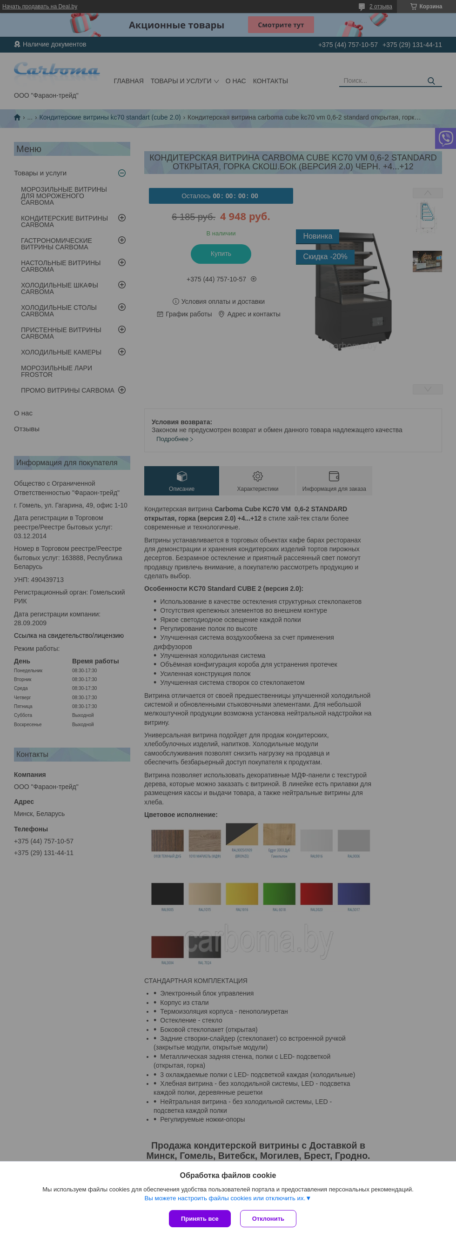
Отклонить (268, 1218)
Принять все (200, 1218)
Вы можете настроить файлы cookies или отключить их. (224, 1198)
